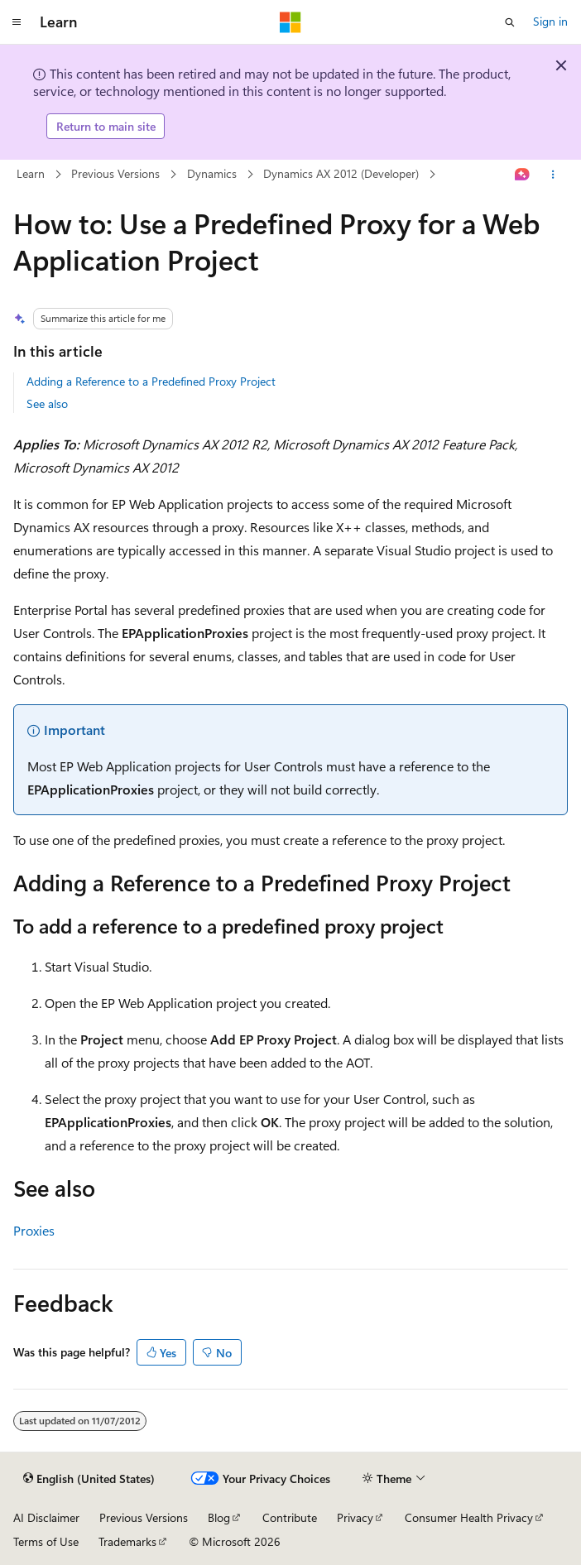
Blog (219, 1517)
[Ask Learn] (523, 174)
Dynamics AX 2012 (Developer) (341, 173)
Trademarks (127, 1541)
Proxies (34, 1230)
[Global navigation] (16, 22)
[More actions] (553, 174)
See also (47, 403)
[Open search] (509, 22)
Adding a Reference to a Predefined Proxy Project (151, 381)
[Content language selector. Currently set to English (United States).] (89, 1479)
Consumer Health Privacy (469, 1517)
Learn (31, 173)
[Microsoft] (290, 22)
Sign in (550, 21)
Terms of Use (46, 1541)
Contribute (289, 1517)
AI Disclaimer (46, 1517)
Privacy (355, 1517)
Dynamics (212, 173)
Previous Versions (115, 173)
